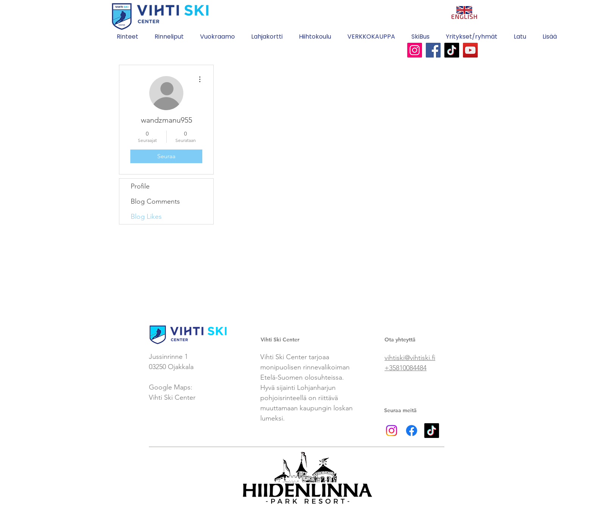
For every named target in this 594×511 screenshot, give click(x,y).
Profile (140, 186)
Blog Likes (146, 216)
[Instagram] (414, 50)
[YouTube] (470, 50)
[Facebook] (433, 50)
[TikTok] (451, 50)
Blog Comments (155, 201)
